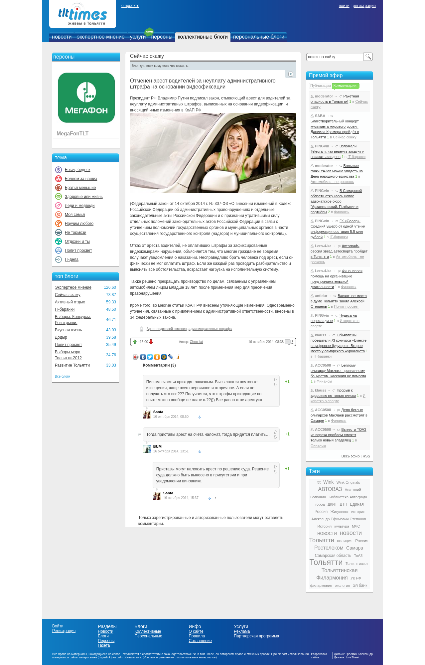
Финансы (341, 212)
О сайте (196, 631)
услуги (138, 37)
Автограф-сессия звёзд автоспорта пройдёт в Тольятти (339, 251)
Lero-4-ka (323, 246)
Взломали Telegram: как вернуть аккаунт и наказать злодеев (337, 151)
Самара (354, 548)
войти (344, 5)
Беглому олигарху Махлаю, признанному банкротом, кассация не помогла (338, 370)
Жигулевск (340, 512)
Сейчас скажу (67, 294)
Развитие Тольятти (72, 365)
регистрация (364, 5)
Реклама (242, 631)
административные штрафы (210, 329)
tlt (318, 482)
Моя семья (75, 214)
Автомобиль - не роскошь (332, 182)
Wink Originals (348, 482)
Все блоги (62, 376)
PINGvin (322, 146)
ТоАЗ (358, 556)
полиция (345, 541)
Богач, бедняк (77, 169)
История (325, 526)
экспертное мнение (100, 37)
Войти (58, 626)
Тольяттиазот (357, 564)
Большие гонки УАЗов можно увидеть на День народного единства (337, 171)
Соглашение (200, 640)
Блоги (103, 636)
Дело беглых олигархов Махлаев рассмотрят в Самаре (339, 415)
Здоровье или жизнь (84, 196)
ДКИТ (332, 504)
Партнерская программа (256, 636)
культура (342, 526)
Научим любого (79, 223)
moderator (324, 96)
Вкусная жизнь (68, 330)
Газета (104, 645)
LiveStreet (352, 657)
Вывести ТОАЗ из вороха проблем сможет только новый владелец (338, 434)
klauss (320, 335)
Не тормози (75, 232)
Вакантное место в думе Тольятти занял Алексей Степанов (339, 301)
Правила (197, 636)
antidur (321, 296)
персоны (162, 37)
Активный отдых (70, 302)
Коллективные (148, 631)
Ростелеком (329, 548)
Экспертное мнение (73, 287)
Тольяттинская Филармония (336, 574)
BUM (157, 446)
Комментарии (345, 85)
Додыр (61, 337)
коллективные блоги (203, 37)
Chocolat (196, 342)
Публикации (320, 85)
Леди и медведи (79, 205)
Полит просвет (78, 250)
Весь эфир (351, 456)
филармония (321, 585)
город (320, 504)
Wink (328, 482)
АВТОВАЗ (330, 489)
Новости (105, 631)
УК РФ (356, 578)
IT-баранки (64, 309)
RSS (366, 456)
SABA (320, 116)
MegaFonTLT (72, 133)
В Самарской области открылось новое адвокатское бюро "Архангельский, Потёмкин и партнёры (336, 201)
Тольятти (326, 562)
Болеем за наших (81, 178)
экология (342, 585)
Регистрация (63, 630)
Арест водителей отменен (167, 329)
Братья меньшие (80, 187)
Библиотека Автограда (348, 497)
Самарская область (333, 555)
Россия (361, 541)
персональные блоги (258, 37)
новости (61, 37)
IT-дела (71, 259)
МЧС (356, 526)
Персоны (106, 640)
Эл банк (360, 585)
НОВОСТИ (327, 533)
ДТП (343, 504)
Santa (158, 412)
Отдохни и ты (77, 241)
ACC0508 (323, 365)
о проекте (130, 5)
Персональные (148, 636)
